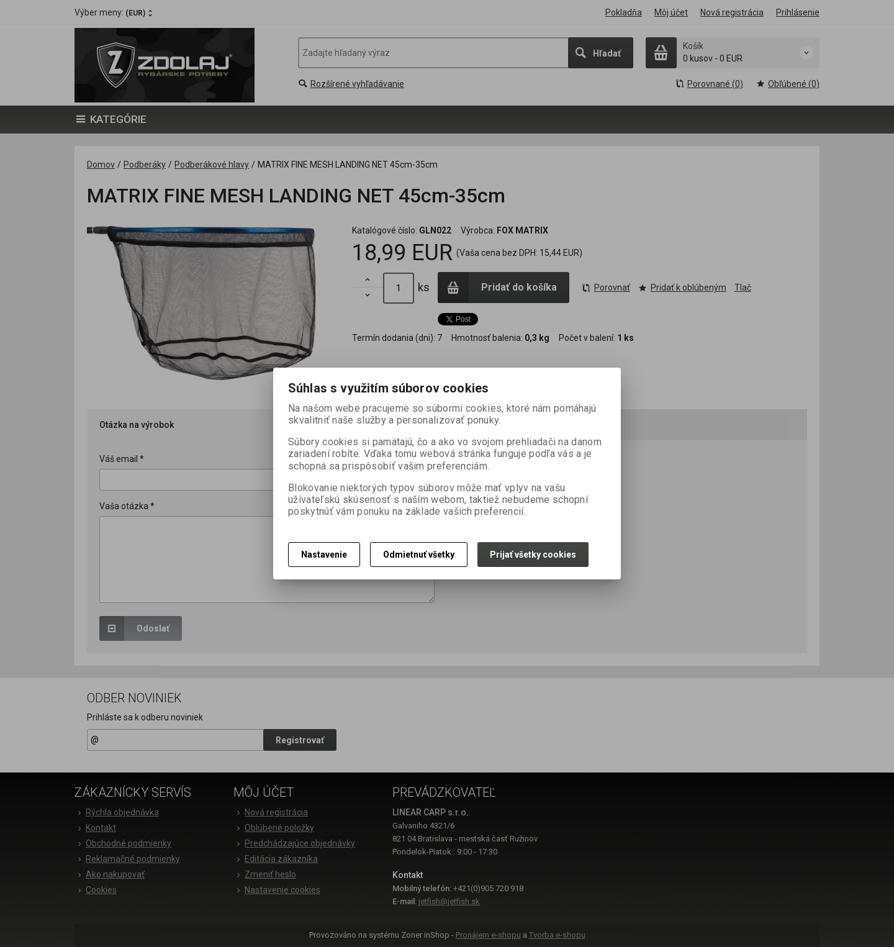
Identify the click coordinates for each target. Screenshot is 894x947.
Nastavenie (324, 555)
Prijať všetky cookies (533, 555)
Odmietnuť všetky (418, 555)
